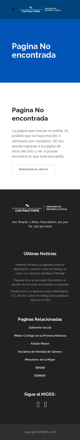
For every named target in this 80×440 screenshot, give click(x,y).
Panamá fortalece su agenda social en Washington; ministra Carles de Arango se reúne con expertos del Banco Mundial (40, 269)
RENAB (40, 367)
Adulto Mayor (40, 343)
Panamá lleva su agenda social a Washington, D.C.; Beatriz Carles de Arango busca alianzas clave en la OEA (40, 296)
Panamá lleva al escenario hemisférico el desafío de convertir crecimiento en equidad (40, 282)
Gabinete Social (40, 327)
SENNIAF (40, 375)
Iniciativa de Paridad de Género (40, 351)
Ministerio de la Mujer (40, 359)
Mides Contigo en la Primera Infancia (40, 335)
